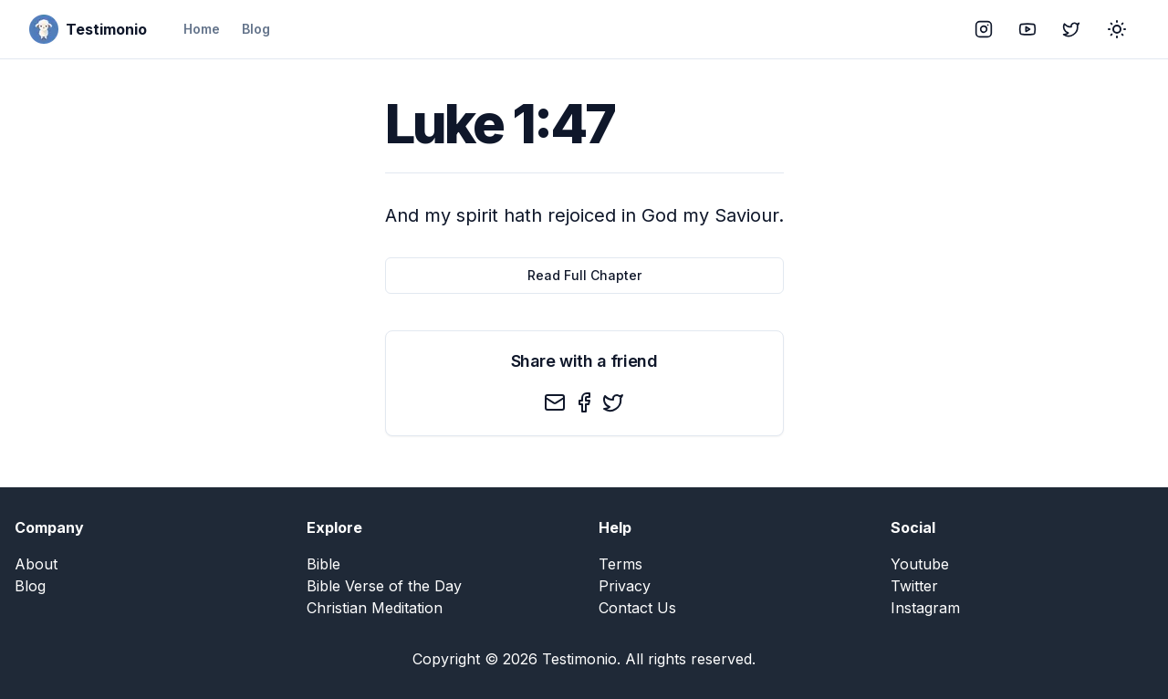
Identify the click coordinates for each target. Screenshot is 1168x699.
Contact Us (637, 608)
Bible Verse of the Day (384, 586)
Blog (256, 29)
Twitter (914, 586)
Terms (620, 564)
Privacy (625, 586)
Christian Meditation (375, 608)
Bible (323, 564)
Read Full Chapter (584, 275)
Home (201, 29)
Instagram (925, 608)
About (36, 564)
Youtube (920, 564)
